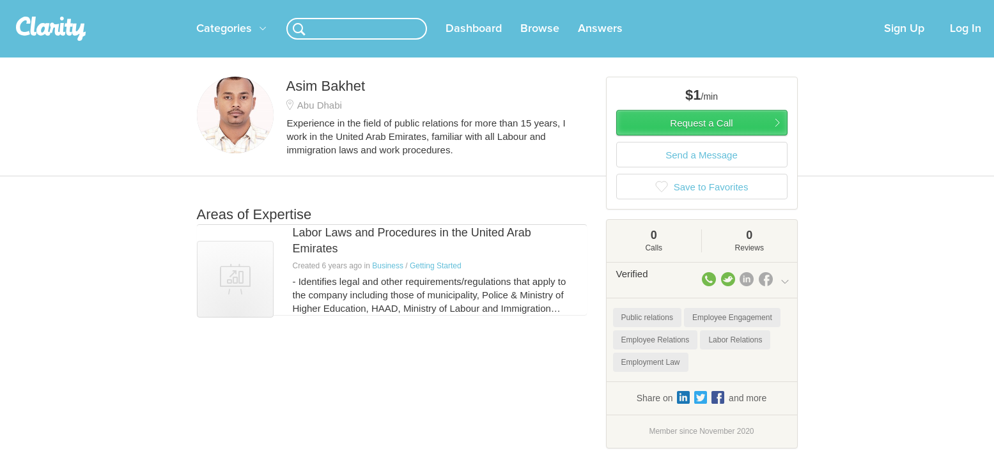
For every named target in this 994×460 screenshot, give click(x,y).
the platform (177, 7)
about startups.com (835, 8)
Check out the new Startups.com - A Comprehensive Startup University (651, 8)
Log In (965, 44)
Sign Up (904, 44)
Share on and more (702, 412)
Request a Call (701, 138)
